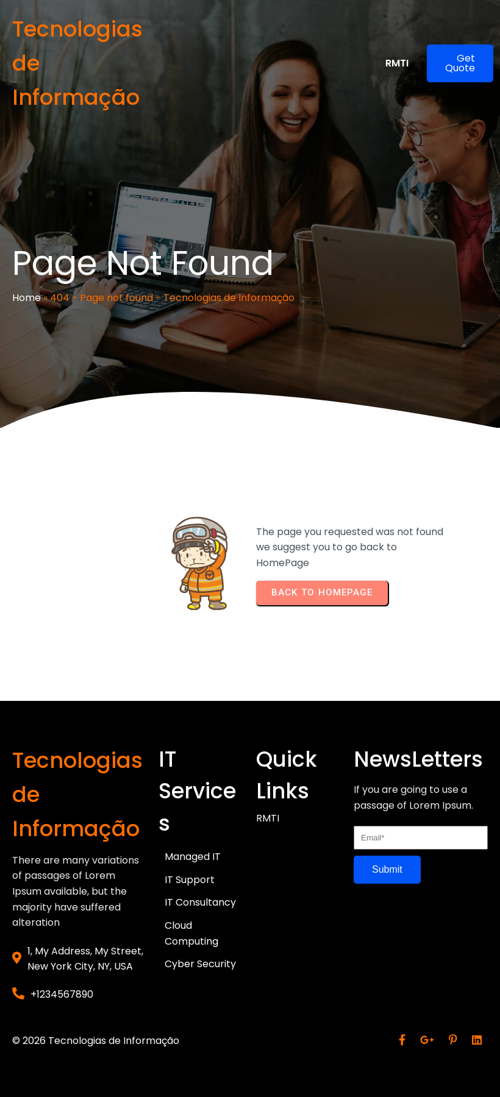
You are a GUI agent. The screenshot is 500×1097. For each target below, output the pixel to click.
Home (26, 298)
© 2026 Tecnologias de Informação (95, 1041)
